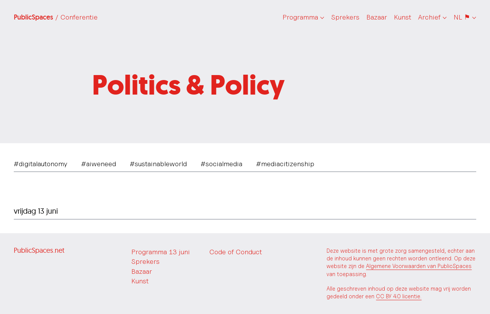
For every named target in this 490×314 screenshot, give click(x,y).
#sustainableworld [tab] (158, 164)
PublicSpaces (56, 17)
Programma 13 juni (160, 252)
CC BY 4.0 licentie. (398, 296)
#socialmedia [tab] (221, 164)
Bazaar (376, 17)
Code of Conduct (235, 252)
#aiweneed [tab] (98, 164)
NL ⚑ (462, 17)
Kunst (402, 17)
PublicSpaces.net (39, 250)
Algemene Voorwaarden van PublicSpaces (419, 266)
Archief (429, 17)
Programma (300, 17)
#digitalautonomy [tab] (40, 164)
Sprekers (345, 17)
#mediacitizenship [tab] (285, 164)
